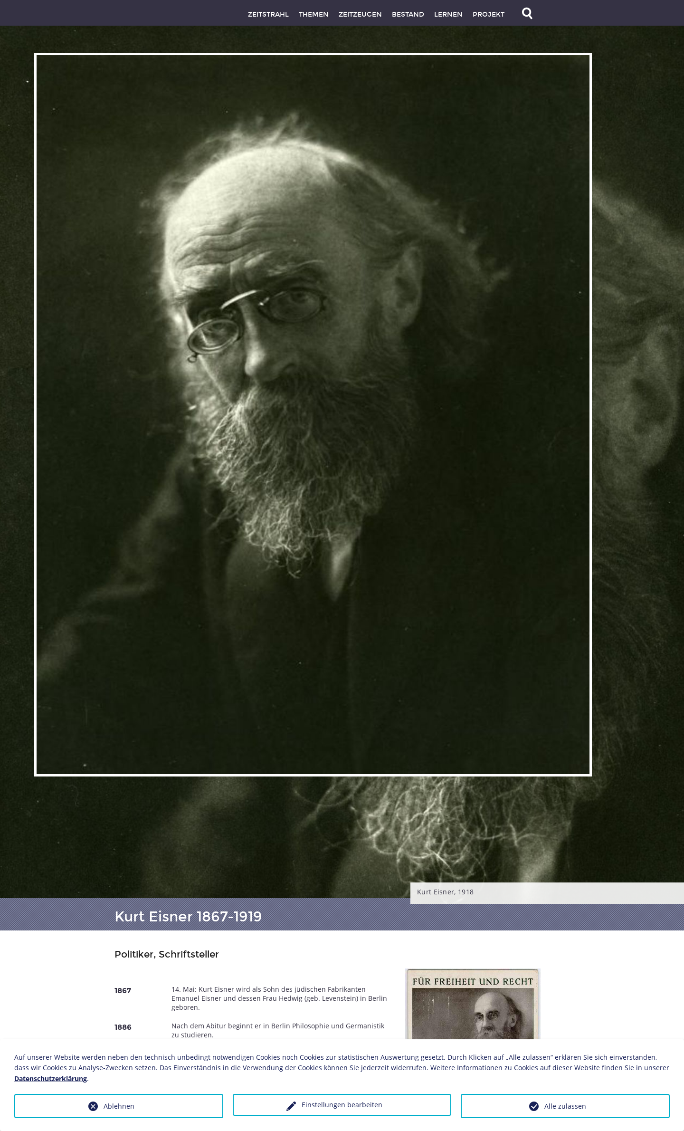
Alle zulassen (565, 1106)
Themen (314, 14)
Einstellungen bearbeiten (342, 1104)
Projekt (488, 14)
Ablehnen (119, 1106)
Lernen (448, 14)
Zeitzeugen (360, 14)
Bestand (408, 14)
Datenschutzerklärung (50, 1078)
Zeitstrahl (268, 14)
